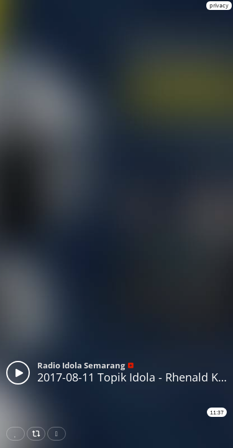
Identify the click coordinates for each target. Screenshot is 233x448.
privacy (219, 5)
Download (59, 433)
